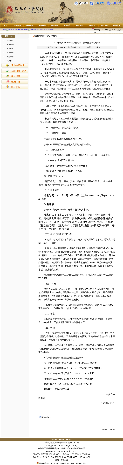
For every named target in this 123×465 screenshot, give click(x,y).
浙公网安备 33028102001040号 (51, 463)
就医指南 (54, 25)
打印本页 (105, 430)
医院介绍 (17, 25)
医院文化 (116, 25)
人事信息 (10, 49)
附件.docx (45, 417)
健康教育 (67, 25)
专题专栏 (10, 57)
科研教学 (92, 25)
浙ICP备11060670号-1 (77, 463)
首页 (5, 25)
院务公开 (29, 25)
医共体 (9, 61)
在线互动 (104, 25)
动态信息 (10, 40)
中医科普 (79, 25)
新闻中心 (42, 25)
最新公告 (10, 44)
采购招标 (10, 53)
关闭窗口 (113, 430)
